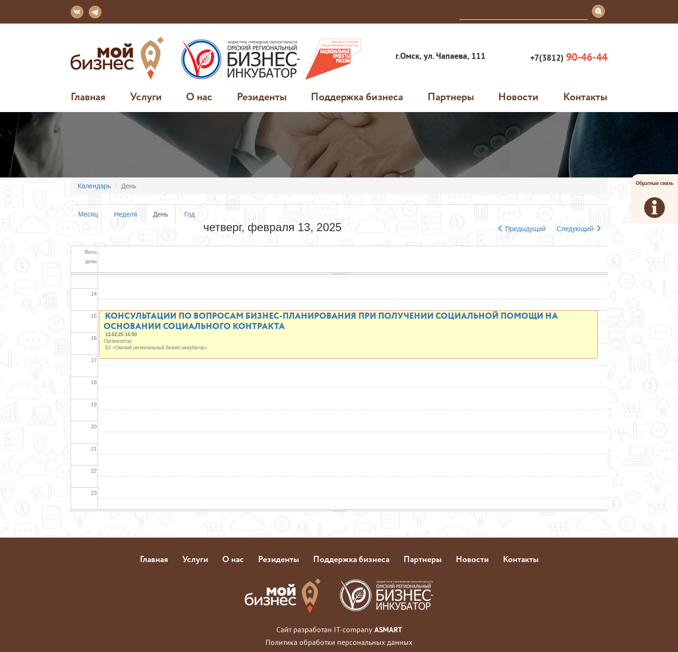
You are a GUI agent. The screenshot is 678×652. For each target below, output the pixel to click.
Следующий (579, 229)
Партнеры (451, 96)
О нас (199, 96)
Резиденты (262, 96)
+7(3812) (567, 57)
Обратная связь (654, 198)
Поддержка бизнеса (357, 96)
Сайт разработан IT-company (339, 629)
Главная (88, 96)
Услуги (146, 96)
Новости (518, 96)
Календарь (94, 186)
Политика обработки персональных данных (339, 642)
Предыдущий (521, 229)
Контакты (585, 96)
